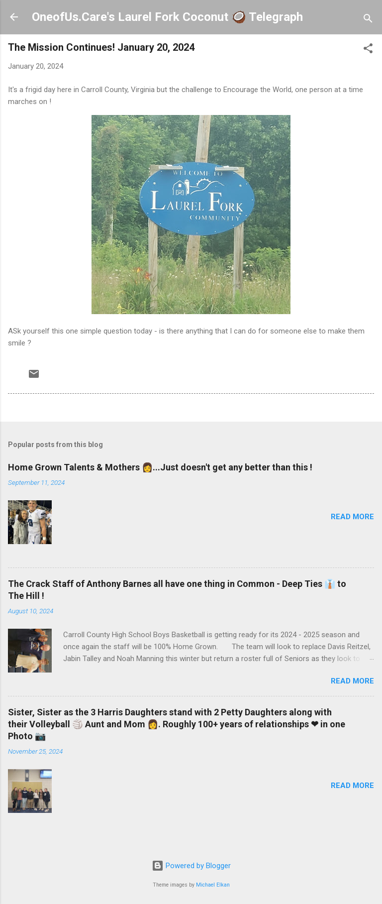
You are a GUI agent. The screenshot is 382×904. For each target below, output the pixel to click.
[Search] (368, 20)
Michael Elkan (213, 885)
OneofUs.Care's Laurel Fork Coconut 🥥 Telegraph (167, 17)
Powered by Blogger (191, 865)
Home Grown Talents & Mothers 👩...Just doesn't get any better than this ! (160, 467)
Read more (352, 516)
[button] (368, 50)
